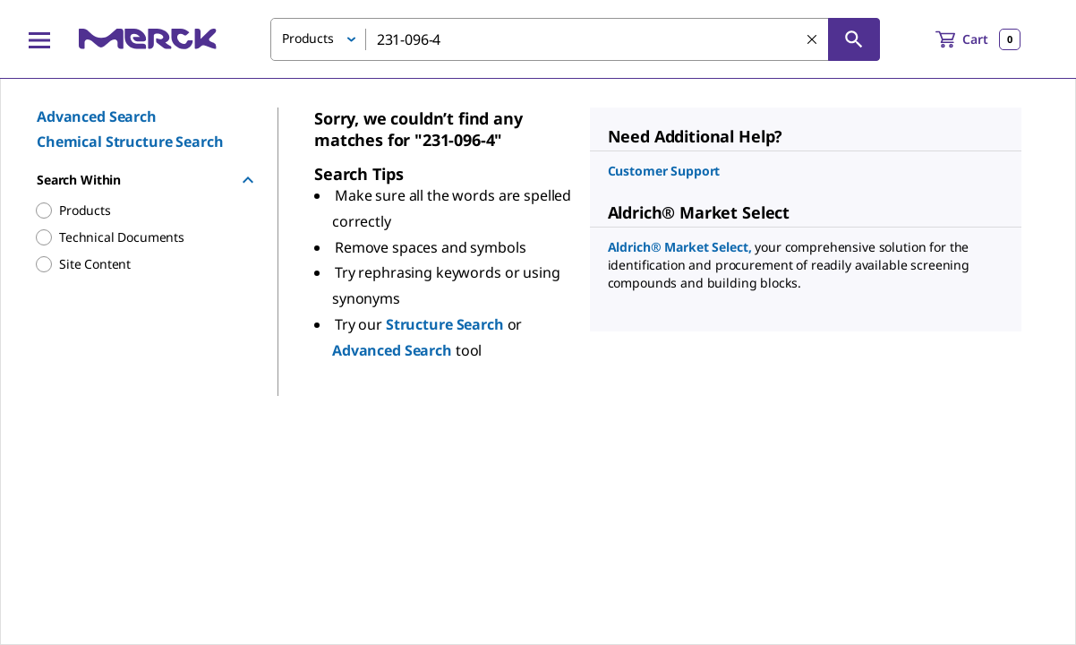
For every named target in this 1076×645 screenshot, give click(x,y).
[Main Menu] (39, 39)
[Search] (854, 39)
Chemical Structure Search (130, 141)
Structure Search (447, 324)
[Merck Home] (148, 39)
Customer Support (664, 170)
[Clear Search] (811, 39)
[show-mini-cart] (978, 39)
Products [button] (308, 38)
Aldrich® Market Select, (682, 246)
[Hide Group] (248, 180)
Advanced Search (97, 116)
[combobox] (575, 39)
